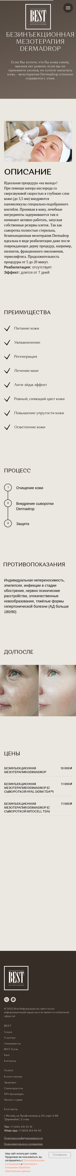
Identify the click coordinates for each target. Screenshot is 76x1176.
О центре (10, 1038)
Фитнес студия (13, 1100)
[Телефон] (6, 999)
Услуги (8, 1032)
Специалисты (12, 1044)
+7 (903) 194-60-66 (29, 1131)
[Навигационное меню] (68, 7)
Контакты (10, 1061)
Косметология (13, 1077)
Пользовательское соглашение (23, 1144)
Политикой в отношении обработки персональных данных (21, 1168)
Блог (7, 1055)
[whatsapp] (13, 999)
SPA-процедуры (14, 1094)
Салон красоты (13, 1088)
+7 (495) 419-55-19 (21, 1127)
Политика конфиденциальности (23, 1138)
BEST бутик (11, 1049)
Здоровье (10, 1082)
